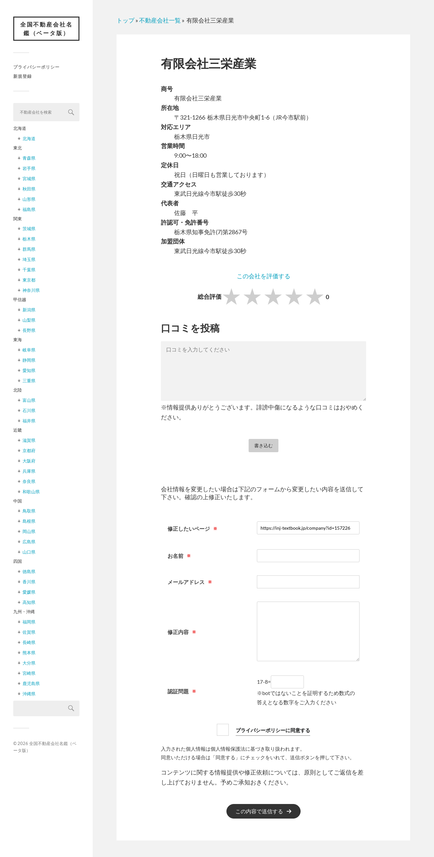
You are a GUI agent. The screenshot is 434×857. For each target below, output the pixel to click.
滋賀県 (29, 440)
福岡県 (29, 622)
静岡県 (29, 360)
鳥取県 (29, 511)
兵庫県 (29, 471)
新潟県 (29, 310)
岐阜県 (29, 350)
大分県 (29, 663)
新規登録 (22, 77)
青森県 (29, 158)
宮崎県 (29, 673)
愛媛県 (29, 592)
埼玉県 (29, 260)
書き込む (263, 445)
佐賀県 (29, 632)
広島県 (29, 542)
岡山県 (29, 532)
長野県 (29, 331)
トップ (125, 20)
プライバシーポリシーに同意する (272, 730)
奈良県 (29, 481)
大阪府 (29, 461)
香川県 (29, 582)
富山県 (29, 400)
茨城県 (29, 229)
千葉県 (29, 270)
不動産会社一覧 (160, 20)
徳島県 (29, 572)
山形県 (29, 199)
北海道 (29, 139)
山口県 (29, 552)
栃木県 (29, 239)
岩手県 (29, 169)
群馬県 (29, 249)
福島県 (29, 210)
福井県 (29, 421)
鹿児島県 (31, 684)
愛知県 (29, 371)
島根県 (29, 521)
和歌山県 (31, 492)
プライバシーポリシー (36, 67)
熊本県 (29, 653)
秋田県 (29, 189)
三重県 (29, 381)
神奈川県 (31, 291)
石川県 (29, 411)
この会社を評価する (263, 276)
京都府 (29, 451)
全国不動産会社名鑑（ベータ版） (46, 29)
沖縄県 (29, 694)
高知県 (29, 603)
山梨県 (29, 320)
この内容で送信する (259, 811)
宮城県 (29, 179)
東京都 (29, 280)
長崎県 (29, 643)
